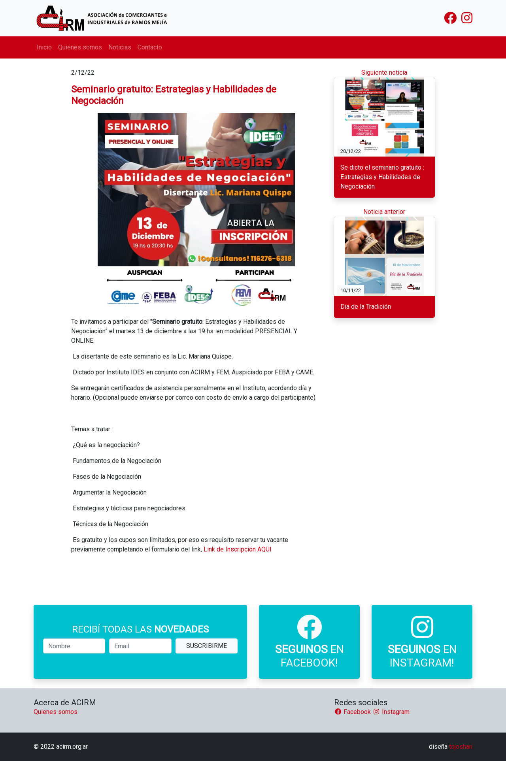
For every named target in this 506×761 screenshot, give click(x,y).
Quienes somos (80, 47)
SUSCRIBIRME (206, 646)
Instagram (391, 712)
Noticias (119, 47)
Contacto (150, 47)
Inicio (44, 47)
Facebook (353, 712)
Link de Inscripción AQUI (238, 549)
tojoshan (460, 746)
